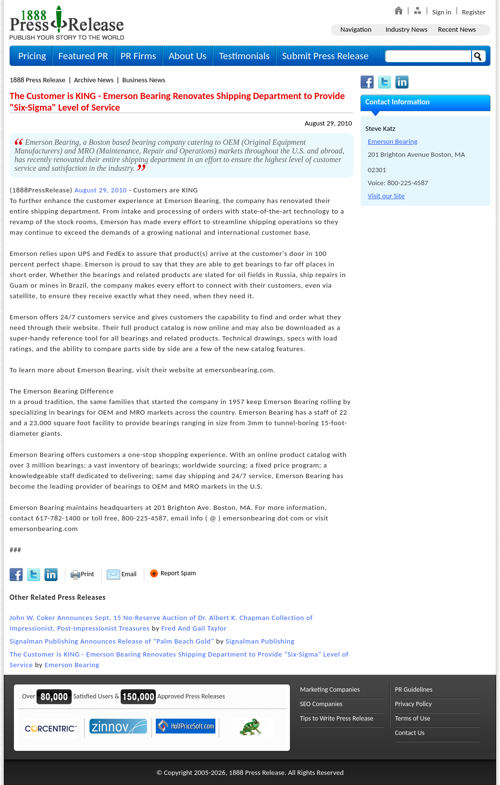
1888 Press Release (37, 80)
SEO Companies (321, 704)
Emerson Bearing (72, 664)
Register (474, 12)
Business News (143, 80)
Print (82, 574)
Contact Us (410, 733)
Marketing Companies (330, 689)
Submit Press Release (325, 56)
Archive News (93, 80)
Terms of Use (413, 718)
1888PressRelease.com (67, 22)
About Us (188, 56)
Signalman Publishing (260, 641)
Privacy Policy (413, 704)
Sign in (441, 12)
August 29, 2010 (328, 123)
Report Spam (172, 573)
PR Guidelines (414, 689)
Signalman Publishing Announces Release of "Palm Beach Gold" (112, 641)
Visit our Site (386, 195)
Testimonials (244, 56)
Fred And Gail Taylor (194, 628)
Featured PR (83, 56)
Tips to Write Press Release (337, 718)
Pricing (32, 56)
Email (122, 574)
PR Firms (138, 56)
